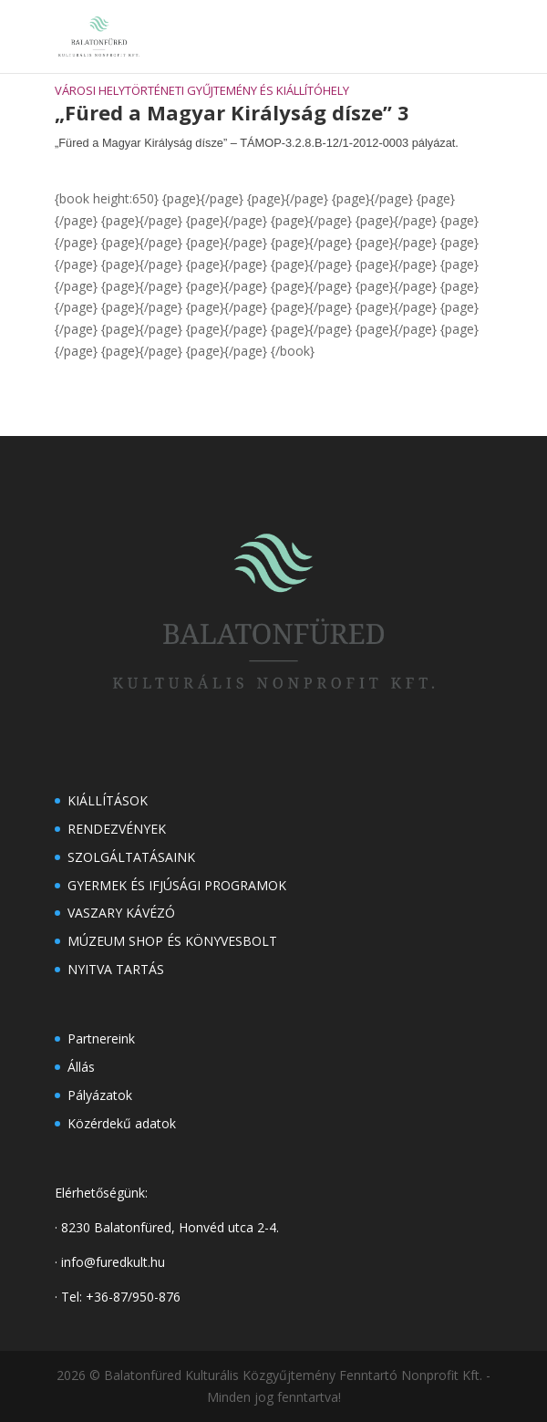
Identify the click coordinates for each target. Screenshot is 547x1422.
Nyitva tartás (115, 969)
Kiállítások (107, 800)
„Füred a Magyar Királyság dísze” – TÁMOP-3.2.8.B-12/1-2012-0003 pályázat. (257, 143)
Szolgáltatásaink (131, 857)
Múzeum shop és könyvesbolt (172, 941)
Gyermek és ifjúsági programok (176, 885)
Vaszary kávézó (121, 912)
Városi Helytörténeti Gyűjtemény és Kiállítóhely (202, 90)
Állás (81, 1066)
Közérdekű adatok (121, 1123)
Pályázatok (99, 1095)
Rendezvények (116, 828)
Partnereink (101, 1038)
